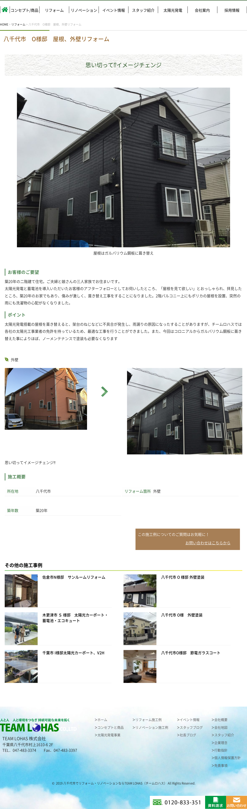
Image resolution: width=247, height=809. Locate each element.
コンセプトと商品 (110, 727)
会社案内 (202, 10)
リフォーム (54, 10)
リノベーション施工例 (151, 727)
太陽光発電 (172, 10)
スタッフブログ (191, 727)
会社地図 (220, 727)
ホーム (102, 719)
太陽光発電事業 (108, 735)
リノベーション (84, 10)
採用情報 (231, 10)
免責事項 (220, 765)
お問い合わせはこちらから (208, 543)
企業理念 (220, 742)
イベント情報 (113, 10)
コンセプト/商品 (24, 10)
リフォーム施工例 (148, 719)
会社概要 (220, 719)
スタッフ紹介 (143, 10)
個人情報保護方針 (227, 757)
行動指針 (220, 750)
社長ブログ (188, 735)
